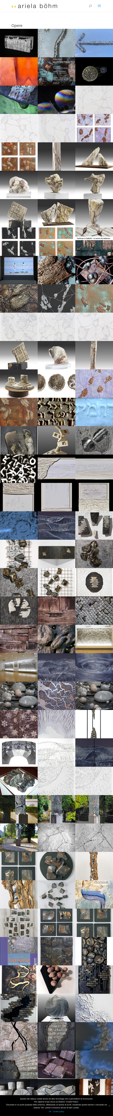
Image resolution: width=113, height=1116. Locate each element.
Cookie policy (58, 1111)
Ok (50, 1111)
